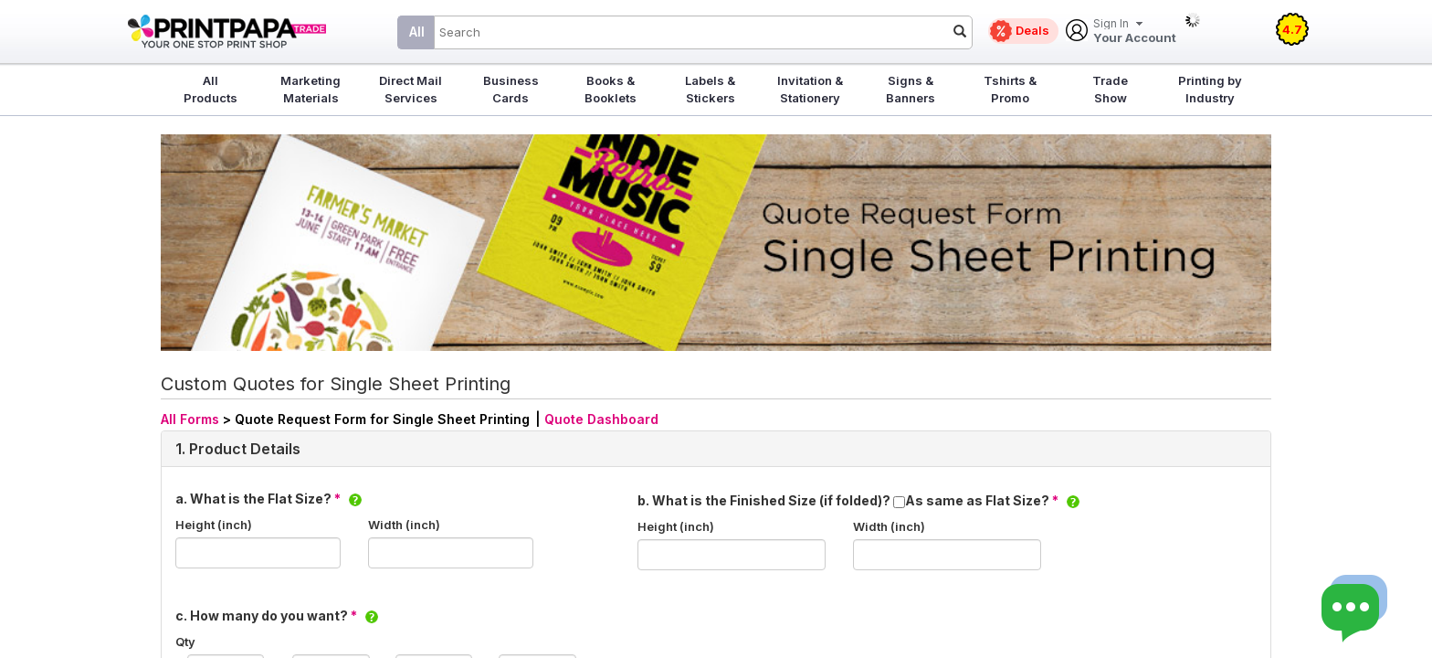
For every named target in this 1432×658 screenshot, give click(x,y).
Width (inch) (404, 524)
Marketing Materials (310, 89)
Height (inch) (213, 524)
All (417, 31)
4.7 (1292, 29)
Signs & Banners (910, 89)
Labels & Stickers (710, 89)
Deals (1032, 30)
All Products (210, 89)
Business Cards (511, 89)
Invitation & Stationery (810, 89)
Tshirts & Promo (1010, 89)
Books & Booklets (610, 89)
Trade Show (1110, 89)
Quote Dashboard (601, 419)
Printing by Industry (1210, 89)
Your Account (1134, 31)
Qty (185, 641)
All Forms (190, 419)
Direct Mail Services (410, 89)
